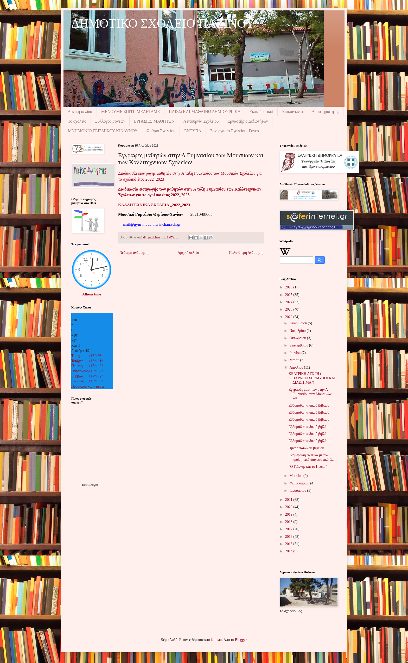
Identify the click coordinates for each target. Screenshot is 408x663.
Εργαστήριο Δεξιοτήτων (247, 121)
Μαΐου (294, 360)
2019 (289, 514)
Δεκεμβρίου (298, 323)
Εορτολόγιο (90, 485)
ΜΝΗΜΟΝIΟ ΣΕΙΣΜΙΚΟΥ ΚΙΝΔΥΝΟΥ (103, 131)
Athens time (91, 294)
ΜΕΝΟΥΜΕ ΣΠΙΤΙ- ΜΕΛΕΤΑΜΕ (130, 111)
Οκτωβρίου (298, 338)
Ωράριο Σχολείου (160, 131)
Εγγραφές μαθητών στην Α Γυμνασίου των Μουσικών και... (310, 394)
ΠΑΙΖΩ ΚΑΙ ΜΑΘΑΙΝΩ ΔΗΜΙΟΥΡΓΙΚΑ (205, 111)
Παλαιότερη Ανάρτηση (246, 253)
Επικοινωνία (292, 111)
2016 (289, 537)
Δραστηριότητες (325, 111)
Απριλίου (296, 367)
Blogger (240, 640)
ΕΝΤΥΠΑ (192, 131)
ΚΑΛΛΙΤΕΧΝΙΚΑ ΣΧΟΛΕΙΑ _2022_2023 (154, 205)
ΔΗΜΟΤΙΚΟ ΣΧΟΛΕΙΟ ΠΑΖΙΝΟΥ (162, 23)
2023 (289, 309)
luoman (216, 640)
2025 (289, 295)
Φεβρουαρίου (299, 483)
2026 (289, 287)
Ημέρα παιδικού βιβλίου (306, 448)
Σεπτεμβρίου (299, 345)
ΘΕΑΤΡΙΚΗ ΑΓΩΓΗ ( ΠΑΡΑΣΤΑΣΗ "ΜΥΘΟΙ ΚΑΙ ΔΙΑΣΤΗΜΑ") (312, 378)
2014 (289, 551)
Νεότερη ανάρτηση (133, 253)
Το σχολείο (77, 121)
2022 (289, 317)
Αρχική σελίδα (80, 111)
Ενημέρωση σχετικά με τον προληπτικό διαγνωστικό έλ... (312, 457)
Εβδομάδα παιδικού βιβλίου (309, 405)
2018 (289, 522)
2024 (289, 302)
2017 (289, 529)
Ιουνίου (295, 353)
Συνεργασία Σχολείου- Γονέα (234, 131)
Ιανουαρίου (298, 490)
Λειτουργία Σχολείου (201, 121)
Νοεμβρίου (298, 331)
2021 (289, 500)
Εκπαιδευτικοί (261, 111)
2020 (289, 507)
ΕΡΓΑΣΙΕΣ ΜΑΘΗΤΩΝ (154, 121)
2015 (289, 544)
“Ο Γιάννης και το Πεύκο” (308, 467)
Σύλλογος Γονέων (110, 121)
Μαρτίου (296, 476)
